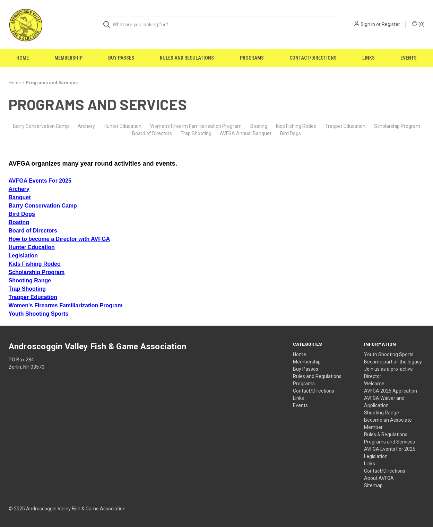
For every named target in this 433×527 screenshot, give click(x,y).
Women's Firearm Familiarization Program (196, 126)
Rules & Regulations (385, 434)
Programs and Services (389, 442)
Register (391, 24)
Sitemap (373, 485)
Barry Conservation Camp (41, 126)
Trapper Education (345, 126)
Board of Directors (152, 133)
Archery (86, 126)
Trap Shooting (196, 133)
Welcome (374, 383)
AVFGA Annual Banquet (245, 133)
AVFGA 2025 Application (390, 391)
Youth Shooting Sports (389, 354)
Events (408, 58)
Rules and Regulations (187, 58)
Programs (252, 58)
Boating (258, 126)
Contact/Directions (313, 58)
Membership (68, 58)
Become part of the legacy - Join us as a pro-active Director (394, 369)
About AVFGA (379, 478)
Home (22, 58)
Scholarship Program (397, 126)
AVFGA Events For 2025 (389, 449)
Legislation (376, 456)
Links (368, 58)
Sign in (368, 24)
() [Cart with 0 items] (418, 24)
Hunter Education (122, 126)
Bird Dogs (290, 133)
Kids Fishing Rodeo (296, 126)
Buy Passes (121, 58)
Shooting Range (381, 412)
